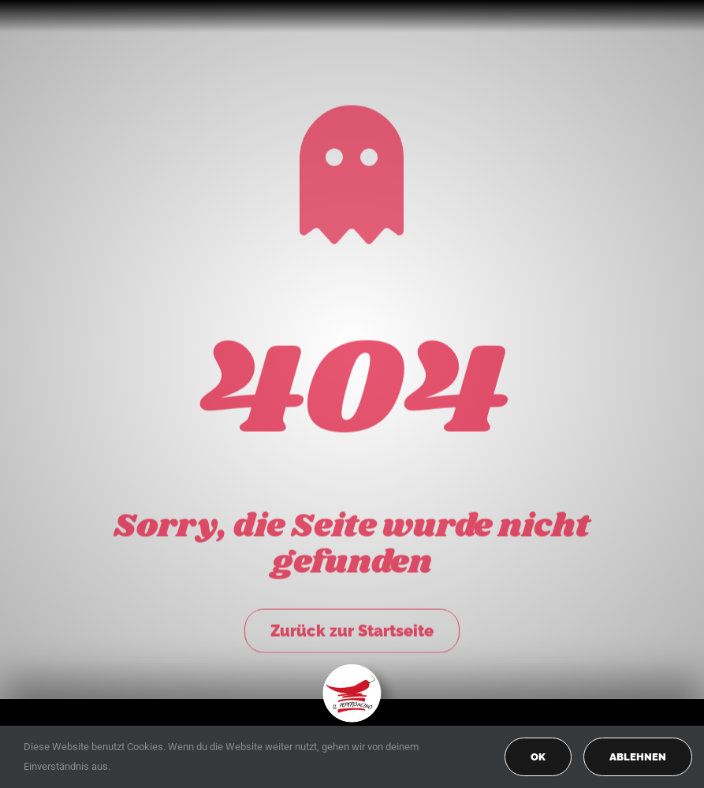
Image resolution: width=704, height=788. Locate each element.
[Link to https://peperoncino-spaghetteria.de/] (351, 172)
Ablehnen (637, 757)
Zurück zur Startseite (352, 628)
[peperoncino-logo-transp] (352, 669)
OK (538, 757)
